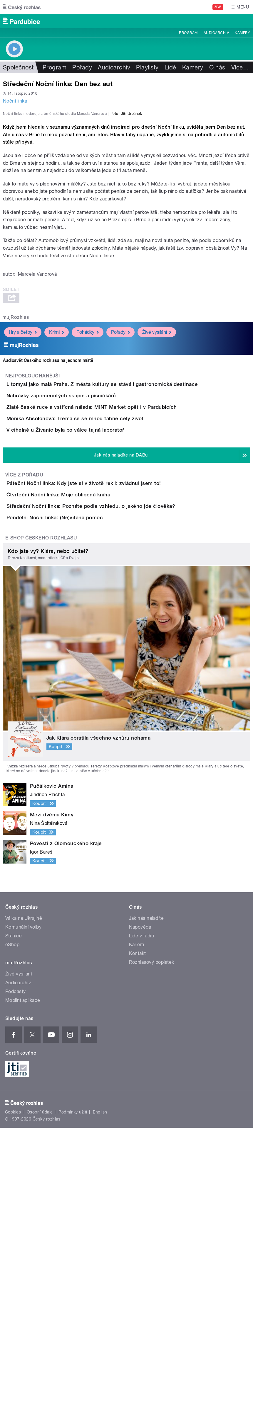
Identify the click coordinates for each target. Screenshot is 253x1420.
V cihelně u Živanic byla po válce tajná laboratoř (89, 639)
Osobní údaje (40, 1404)
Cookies (13, 1404)
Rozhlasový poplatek (151, 1254)
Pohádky (87, 474)
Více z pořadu (24, 700)
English (100, 1404)
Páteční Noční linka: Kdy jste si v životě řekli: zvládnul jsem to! (107, 709)
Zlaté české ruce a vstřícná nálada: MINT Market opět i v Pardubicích (115, 582)
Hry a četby (23, 474)
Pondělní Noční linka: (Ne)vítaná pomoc (78, 793)
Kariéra (136, 1237)
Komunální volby (23, 1219)
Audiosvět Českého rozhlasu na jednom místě (48, 502)
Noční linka (15, 101)
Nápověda (140, 1219)
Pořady (82, 67)
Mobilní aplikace (22, 1292)
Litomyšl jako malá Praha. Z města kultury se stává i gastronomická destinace (125, 526)
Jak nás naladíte (146, 1210)
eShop (12, 1237)
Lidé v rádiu (141, 1228)
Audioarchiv (216, 33)
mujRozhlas (15, 459)
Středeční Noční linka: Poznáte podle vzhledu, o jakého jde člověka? (114, 765)
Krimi (56, 474)
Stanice (13, 1228)
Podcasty (15, 1284)
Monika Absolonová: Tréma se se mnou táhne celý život (98, 611)
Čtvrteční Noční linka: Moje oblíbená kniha (82, 737)
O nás (217, 67)
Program (188, 33)
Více (240, 67)
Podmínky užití (72, 1404)
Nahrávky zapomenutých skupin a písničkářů (85, 554)
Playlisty (147, 67)
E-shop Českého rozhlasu (41, 830)
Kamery (242, 33)
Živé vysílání (156, 474)
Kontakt (137, 1246)
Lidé (170, 67)
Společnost (18, 67)
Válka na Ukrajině (23, 1210)
